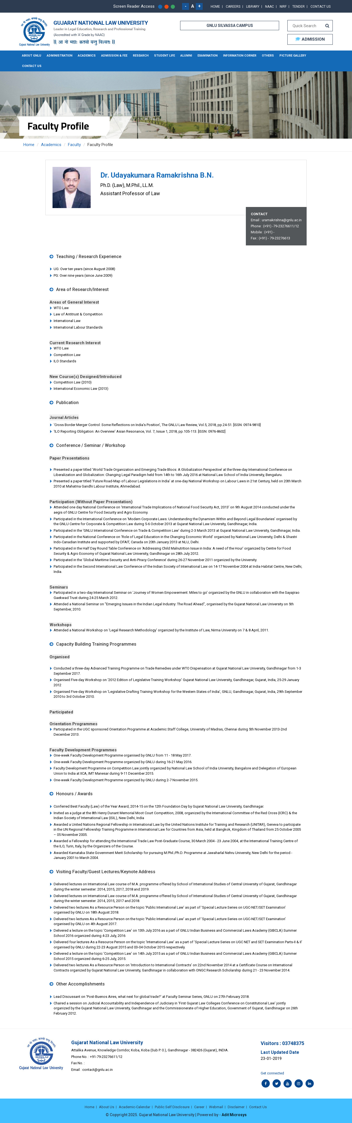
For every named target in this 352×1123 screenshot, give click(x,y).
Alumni (186, 55)
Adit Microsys (234, 1115)
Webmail (216, 1107)
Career (199, 1107)
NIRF (283, 6)
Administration (59, 55)
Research (140, 55)
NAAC (269, 6)
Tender (298, 6)
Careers (233, 6)
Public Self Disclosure (172, 1107)
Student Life (164, 55)
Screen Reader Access (134, 6)
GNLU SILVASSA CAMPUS (230, 25)
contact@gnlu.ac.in (97, 1070)
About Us (106, 1107)
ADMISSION (310, 39)
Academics (87, 55)
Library (252, 6)
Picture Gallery (292, 55)
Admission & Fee (114, 55)
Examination (207, 55)
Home (215, 6)
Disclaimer (236, 1107)
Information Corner (239, 55)
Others (268, 55)
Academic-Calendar (134, 1107)
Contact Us (320, 6)
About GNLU (31, 55)
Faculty (74, 144)
